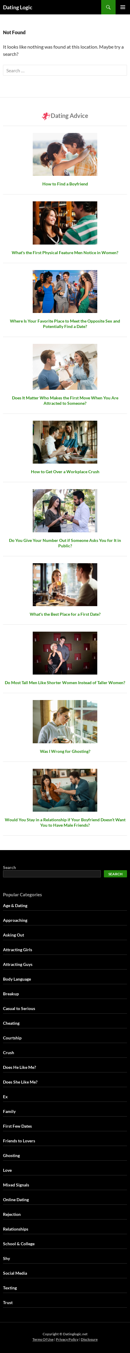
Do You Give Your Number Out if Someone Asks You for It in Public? (65, 543)
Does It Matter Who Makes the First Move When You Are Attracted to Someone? (65, 400)
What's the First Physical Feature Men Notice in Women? (65, 252)
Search (9, 867)
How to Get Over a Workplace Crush (65, 471)
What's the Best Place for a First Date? (65, 614)
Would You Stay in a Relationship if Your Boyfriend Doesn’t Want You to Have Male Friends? (65, 822)
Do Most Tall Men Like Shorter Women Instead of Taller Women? (65, 682)
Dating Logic (17, 7)
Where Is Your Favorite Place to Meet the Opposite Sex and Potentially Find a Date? (65, 323)
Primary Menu (123, 7)
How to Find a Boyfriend (65, 183)
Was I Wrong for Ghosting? (65, 751)
